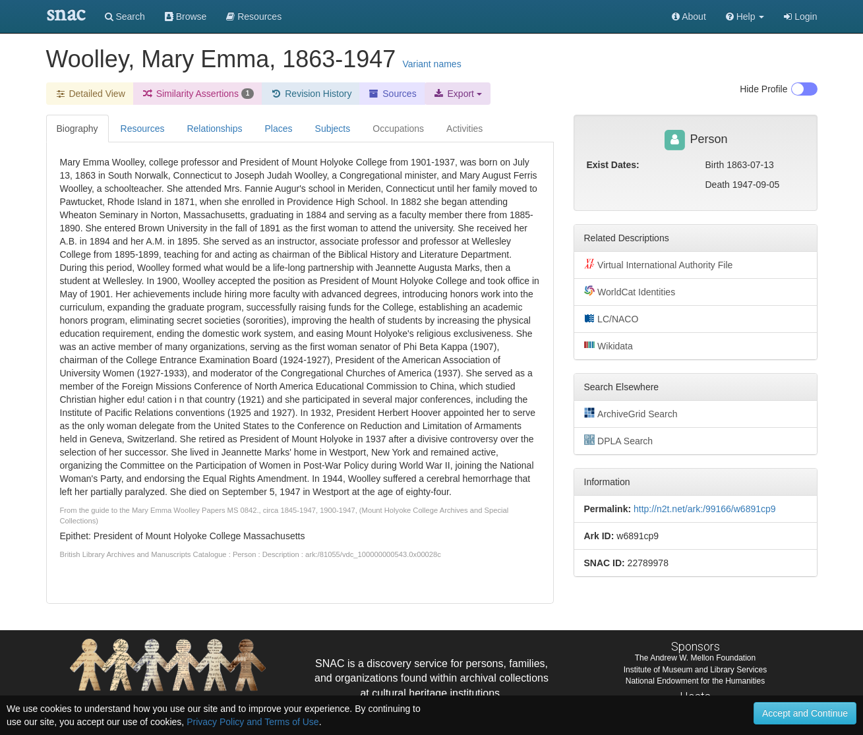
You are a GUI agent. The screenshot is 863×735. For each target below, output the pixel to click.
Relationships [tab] (214, 128)
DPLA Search (618, 440)
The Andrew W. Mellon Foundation (695, 657)
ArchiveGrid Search (631, 413)
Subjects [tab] (333, 128)
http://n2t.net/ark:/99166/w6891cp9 (705, 509)
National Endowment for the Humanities (695, 681)
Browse (186, 16)
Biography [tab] (77, 128)
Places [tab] (279, 128)
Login (800, 16)
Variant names (431, 64)
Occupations (398, 128)
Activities (464, 128)
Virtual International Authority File (658, 264)
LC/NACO (611, 318)
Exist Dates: (613, 165)
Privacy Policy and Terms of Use (252, 722)
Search (125, 16)
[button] (745, 16)
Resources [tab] (143, 128)
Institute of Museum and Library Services (695, 669)
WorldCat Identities (630, 291)
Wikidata (608, 345)
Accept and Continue (805, 713)
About (689, 16)
